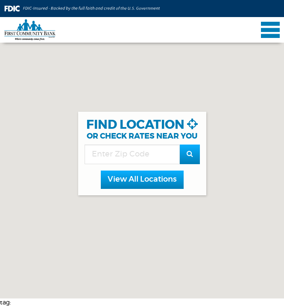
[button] (142, 180)
